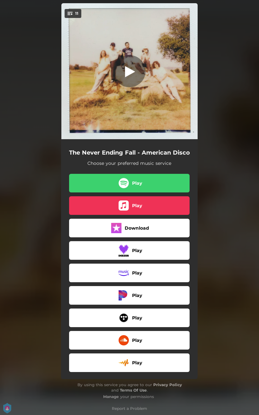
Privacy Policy (167, 384)
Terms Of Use (133, 390)
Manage (111, 396)
